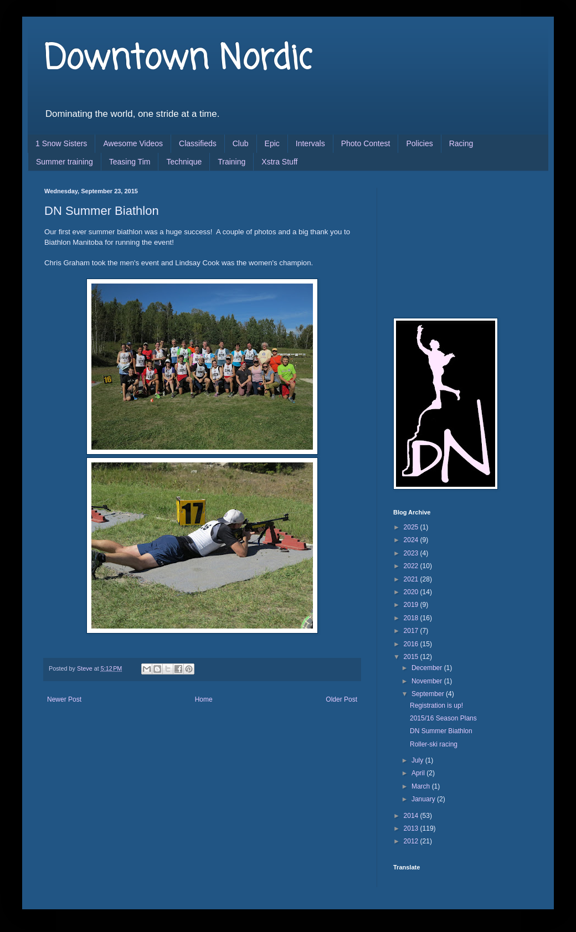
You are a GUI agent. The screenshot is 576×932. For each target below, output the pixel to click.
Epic (272, 143)
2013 (412, 828)
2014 (412, 816)
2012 (412, 841)
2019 (412, 605)
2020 (412, 592)
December (428, 668)
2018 (412, 618)
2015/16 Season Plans (443, 718)
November (428, 681)
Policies (419, 143)
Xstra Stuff (279, 161)
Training (231, 161)
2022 (412, 566)
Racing (461, 143)
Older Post (341, 699)
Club (241, 143)
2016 (412, 644)
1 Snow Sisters (61, 143)
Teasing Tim (130, 161)
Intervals (310, 143)
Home (204, 699)
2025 (412, 527)
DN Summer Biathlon (441, 731)
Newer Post (64, 699)
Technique (184, 161)
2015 (412, 657)
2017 (412, 631)
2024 (412, 540)
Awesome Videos (133, 143)
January (424, 799)
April (419, 773)
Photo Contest (365, 143)
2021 (412, 579)
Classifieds (198, 143)
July (418, 760)
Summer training (64, 161)
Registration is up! (436, 705)
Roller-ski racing (433, 744)
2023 (412, 553)
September (429, 694)
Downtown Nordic (178, 59)
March (422, 786)
